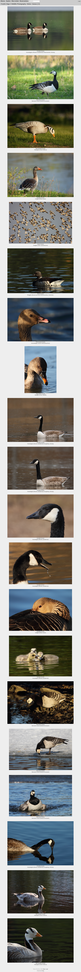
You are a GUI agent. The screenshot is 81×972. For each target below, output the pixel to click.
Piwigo (43, 970)
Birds (29, 4)
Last (47, 969)
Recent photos (24, 1)
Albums (3, 1)
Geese (34, 4)
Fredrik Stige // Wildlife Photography (13, 4)
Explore (8, 1)
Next (44, 969)
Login (79, 1)
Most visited (15, 1)
